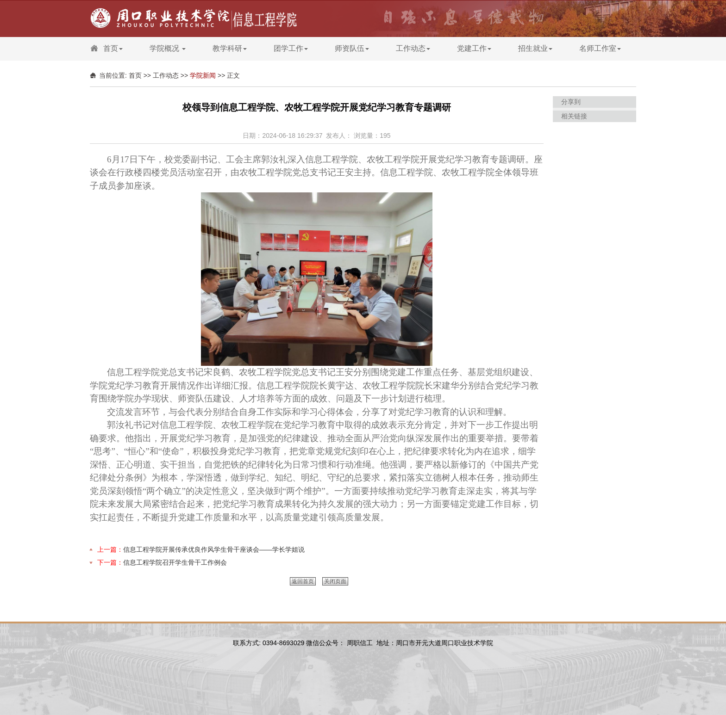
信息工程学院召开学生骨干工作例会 (175, 562)
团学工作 (291, 48)
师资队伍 (352, 48)
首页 (113, 48)
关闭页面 (335, 581)
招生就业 (535, 48)
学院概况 (168, 48)
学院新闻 (203, 75)
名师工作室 (600, 48)
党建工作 (474, 48)
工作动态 (413, 48)
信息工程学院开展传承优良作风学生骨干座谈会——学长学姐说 (214, 549)
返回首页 (303, 581)
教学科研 (230, 48)
